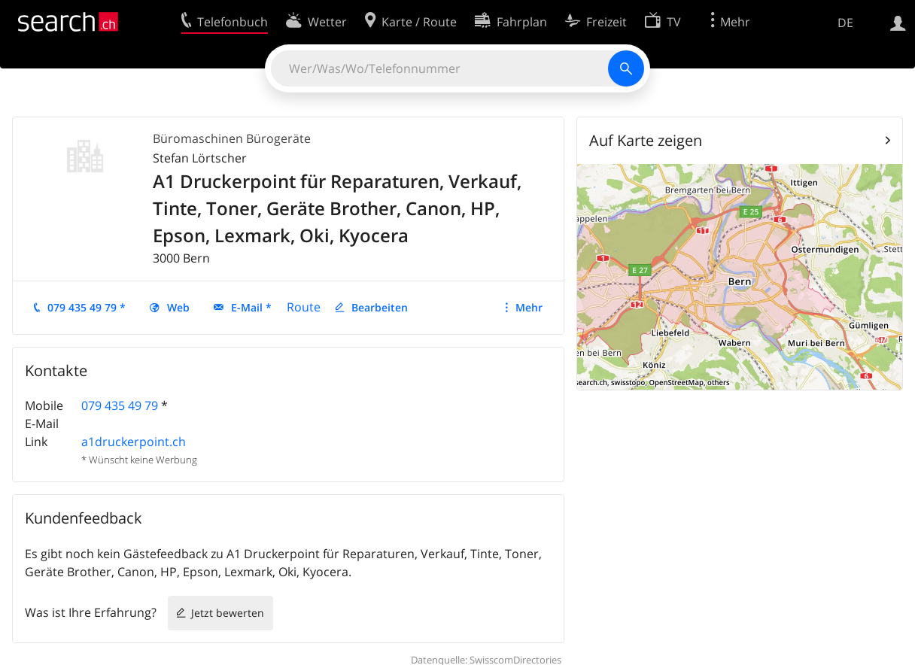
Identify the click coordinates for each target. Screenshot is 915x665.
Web (178, 307)
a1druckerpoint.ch (133, 441)
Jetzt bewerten (227, 613)
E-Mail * (251, 307)
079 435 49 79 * (86, 307)
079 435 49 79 (119, 405)
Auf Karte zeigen (645, 140)
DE (845, 22)
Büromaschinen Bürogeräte (232, 138)
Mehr (529, 307)
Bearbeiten (379, 307)
